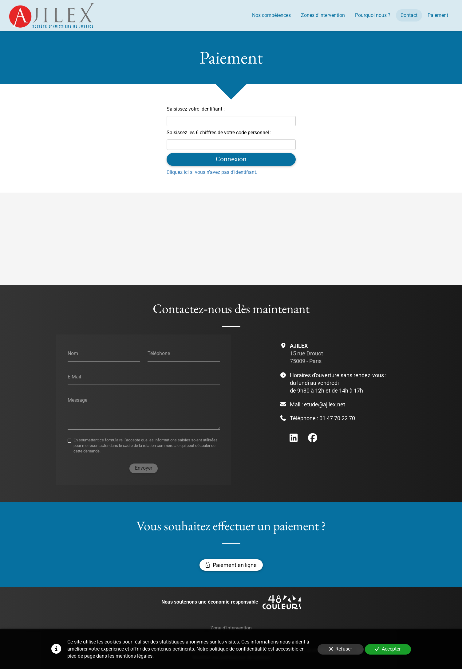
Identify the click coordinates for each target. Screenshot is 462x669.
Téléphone (158, 353)
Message (77, 400)
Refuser (340, 649)
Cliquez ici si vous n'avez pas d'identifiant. (212, 172)
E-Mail (74, 377)
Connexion (231, 159)
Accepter (388, 649)
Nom (72, 353)
